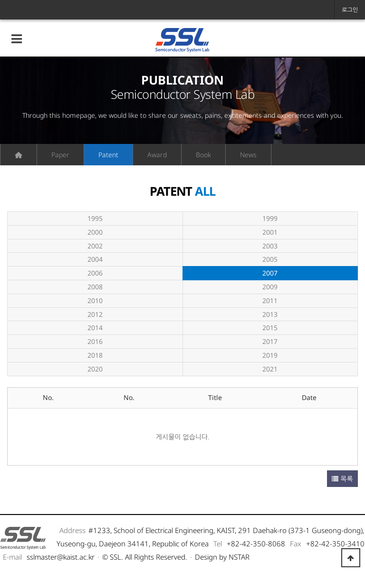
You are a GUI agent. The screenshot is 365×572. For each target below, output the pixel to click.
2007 (230, 272)
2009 (270, 286)
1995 (95, 218)
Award (157, 154)
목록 (342, 478)
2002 (95, 245)
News (248, 154)
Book (203, 154)
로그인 (350, 10)
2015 (270, 327)
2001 (270, 232)
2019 (270, 355)
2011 (270, 300)
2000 (95, 232)
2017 (270, 341)
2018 (95, 355)
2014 (95, 327)
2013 (270, 314)
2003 (270, 245)
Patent (108, 154)
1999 (270, 218)
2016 (95, 341)
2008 (95, 286)
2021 (270, 368)
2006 (95, 272)
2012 (95, 314)
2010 (95, 300)
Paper (60, 154)
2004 (95, 259)
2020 (95, 368)
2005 (270, 259)
